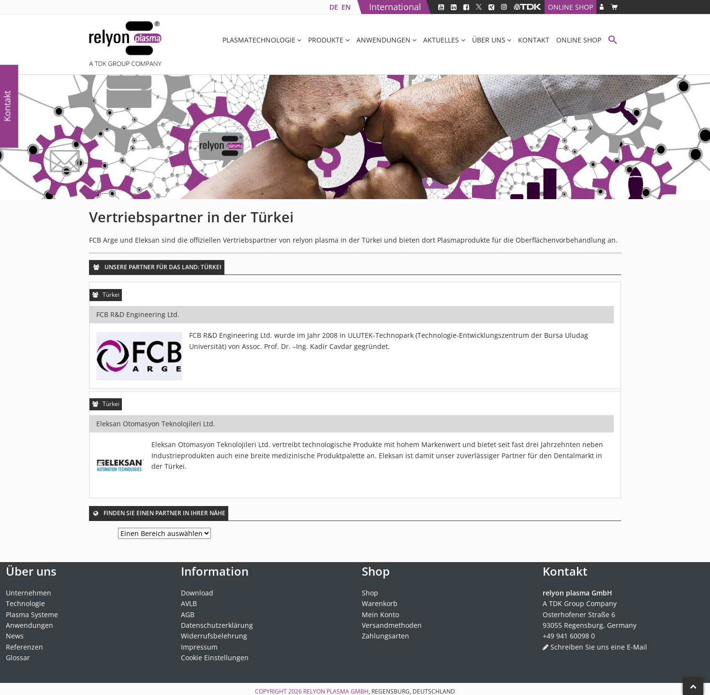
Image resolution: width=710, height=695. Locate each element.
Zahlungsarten (385, 635)
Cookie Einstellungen (215, 657)
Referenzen (24, 647)
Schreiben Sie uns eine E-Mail (598, 647)
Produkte (325, 39)
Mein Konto (380, 614)
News (15, 635)
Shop (370, 592)
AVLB (189, 603)
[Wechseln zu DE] (333, 7)
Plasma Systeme (32, 614)
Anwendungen (383, 39)
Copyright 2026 (279, 691)
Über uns (488, 39)
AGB (187, 614)
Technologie (25, 603)
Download (197, 592)
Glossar (18, 657)
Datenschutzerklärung (217, 625)
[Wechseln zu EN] (346, 7)
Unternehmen (28, 592)
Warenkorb (380, 603)
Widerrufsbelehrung (214, 635)
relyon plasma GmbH (336, 691)
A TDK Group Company (580, 603)
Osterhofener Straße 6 (579, 614)
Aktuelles (441, 39)
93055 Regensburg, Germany (589, 625)
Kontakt (533, 39)
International (395, 7)
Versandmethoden (392, 625)
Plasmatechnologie (259, 39)
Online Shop (570, 7)
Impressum (199, 647)
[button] (613, 40)
